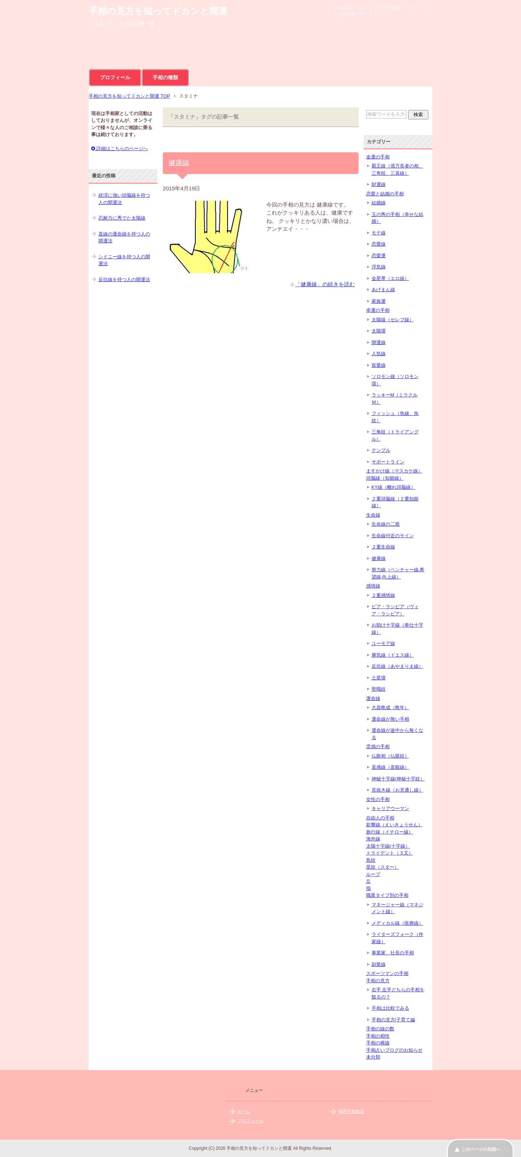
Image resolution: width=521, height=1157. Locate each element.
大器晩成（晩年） (390, 707)
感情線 (373, 586)
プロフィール (115, 77)
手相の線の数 (380, 1028)
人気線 (379, 353)
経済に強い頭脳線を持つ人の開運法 (124, 198)
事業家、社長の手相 (393, 952)
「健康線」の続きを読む (325, 284)
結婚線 (379, 202)
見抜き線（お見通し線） (397, 790)
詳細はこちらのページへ (119, 148)
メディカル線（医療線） (397, 923)
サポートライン (388, 462)
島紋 (371, 860)
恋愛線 (379, 244)
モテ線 (379, 233)
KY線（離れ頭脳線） (393, 487)
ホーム (243, 1111)
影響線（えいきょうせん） (394, 824)
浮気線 (379, 267)
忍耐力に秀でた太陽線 (121, 218)
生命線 (373, 515)
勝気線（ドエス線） (393, 655)
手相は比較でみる (390, 1008)
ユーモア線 (383, 643)
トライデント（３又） (389, 853)
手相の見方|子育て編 (393, 1019)
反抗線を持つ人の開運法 (124, 279)
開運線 (379, 342)
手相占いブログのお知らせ (394, 1050)
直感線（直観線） (390, 767)
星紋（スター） (382, 867)
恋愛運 (379, 255)
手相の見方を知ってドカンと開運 (158, 11)
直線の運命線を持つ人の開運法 (124, 237)
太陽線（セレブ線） (393, 319)
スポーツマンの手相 (387, 973)
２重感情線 (383, 595)
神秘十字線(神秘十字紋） (398, 778)
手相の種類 (165, 77)
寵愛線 (379, 365)
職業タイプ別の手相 (387, 895)
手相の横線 (378, 1043)
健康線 (179, 162)
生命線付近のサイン (393, 535)
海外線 (373, 839)
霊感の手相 (378, 746)
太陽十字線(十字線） (388, 846)
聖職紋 (379, 689)
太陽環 (379, 331)
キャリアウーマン (390, 808)
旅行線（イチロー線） (389, 832)
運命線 (373, 698)
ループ (373, 874)
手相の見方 (378, 980)
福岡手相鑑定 (351, 1111)
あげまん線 (383, 289)
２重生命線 (383, 547)
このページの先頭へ (480, 1149)
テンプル (381, 450)
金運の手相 (378, 157)
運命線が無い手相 (390, 719)
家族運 (379, 301)
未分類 (373, 1057)
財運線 (379, 184)
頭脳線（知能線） (385, 478)
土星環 (379, 678)
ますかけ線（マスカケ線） (394, 471)
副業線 (379, 964)
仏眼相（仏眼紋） (390, 756)
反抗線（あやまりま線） (397, 666)
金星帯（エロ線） (390, 278)
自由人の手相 (380, 818)
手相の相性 (378, 1036)
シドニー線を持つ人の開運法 (124, 260)
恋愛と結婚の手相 (385, 193)
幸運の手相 (378, 310)
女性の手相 (378, 799)
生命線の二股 (386, 524)
